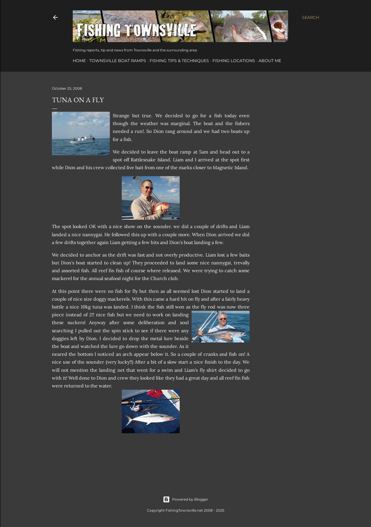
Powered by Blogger (185, 499)
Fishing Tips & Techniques (179, 60)
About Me (270, 60)
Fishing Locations (233, 60)
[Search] (310, 17)
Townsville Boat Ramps (117, 60)
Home (79, 60)
